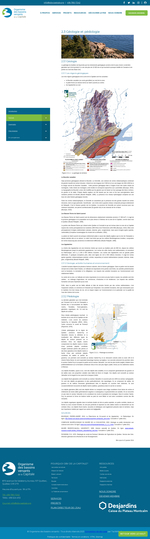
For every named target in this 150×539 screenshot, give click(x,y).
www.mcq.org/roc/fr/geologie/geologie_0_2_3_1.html (97, 424)
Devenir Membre (137, 13)
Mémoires (103, 478)
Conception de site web (96, 531)
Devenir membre (109, 496)
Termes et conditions (80, 537)
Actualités (103, 467)
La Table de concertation (59, 491)
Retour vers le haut (133, 534)
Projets (67, 13)
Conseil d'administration (59, 484)
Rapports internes (106, 484)
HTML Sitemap (96, 537)
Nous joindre (115, 13)
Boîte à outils (104, 471)
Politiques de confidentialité (58, 537)
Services (56, 13)
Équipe (53, 481)
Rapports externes (106, 481)
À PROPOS (45, 13)
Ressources (80, 13)
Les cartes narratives (58, 467)
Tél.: (11, 494)
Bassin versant (56, 474)
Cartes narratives (105, 474)
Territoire (54, 478)
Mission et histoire (57, 471)
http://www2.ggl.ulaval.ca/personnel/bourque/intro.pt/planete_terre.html (87, 418)
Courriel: (16, 503)
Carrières (54, 488)
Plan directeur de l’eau (66, 507)
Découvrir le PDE (97, 13)
